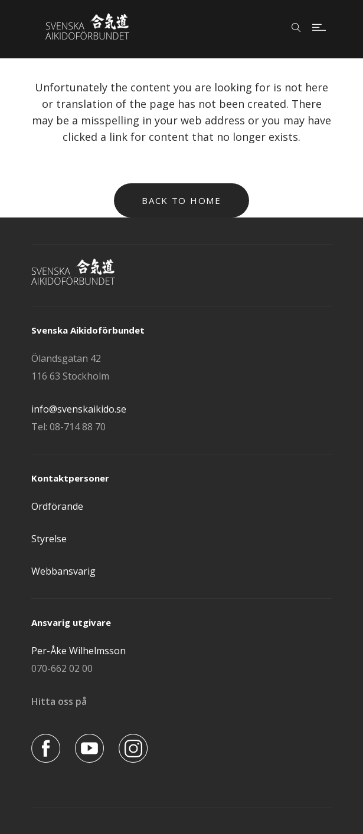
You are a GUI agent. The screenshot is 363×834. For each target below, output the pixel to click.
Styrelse (49, 538)
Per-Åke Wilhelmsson (78, 650)
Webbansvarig (63, 571)
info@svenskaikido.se (78, 409)
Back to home (181, 200)
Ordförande (57, 506)
